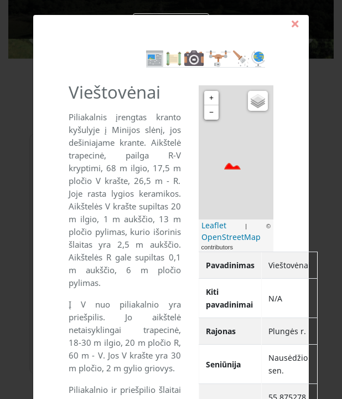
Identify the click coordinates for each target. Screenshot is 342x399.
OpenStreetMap (231, 237)
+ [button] (211, 98)
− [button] (211, 112)
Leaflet (213, 225)
